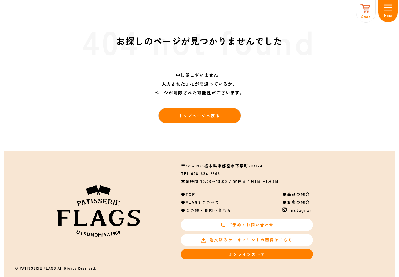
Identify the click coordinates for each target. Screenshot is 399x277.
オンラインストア (247, 254)
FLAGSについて (203, 202)
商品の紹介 (298, 194)
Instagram (301, 210)
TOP (191, 194)
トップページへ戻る (199, 115)
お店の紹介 (298, 202)
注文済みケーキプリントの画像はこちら (247, 240)
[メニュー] (388, 11)
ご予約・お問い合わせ (209, 210)
